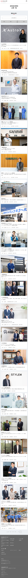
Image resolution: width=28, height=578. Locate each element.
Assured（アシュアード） (4, 574)
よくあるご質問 (21, 538)
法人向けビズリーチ (4, 537)
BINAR (20, 550)
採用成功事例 (12, 545)
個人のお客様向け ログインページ (5, 563)
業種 (10, 21)
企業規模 (17, 22)
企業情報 (20, 540)
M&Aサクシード (3, 569)
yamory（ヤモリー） (4, 572)
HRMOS (2, 550)
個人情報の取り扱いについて (5, 560)
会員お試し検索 (12, 538)
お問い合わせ (12, 542)
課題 (24, 21)
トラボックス (3, 571)
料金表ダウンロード (4, 538)
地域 (4, 21)
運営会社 (2, 558)
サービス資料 (12, 540)
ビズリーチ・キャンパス (13, 550)
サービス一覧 (3, 548)
